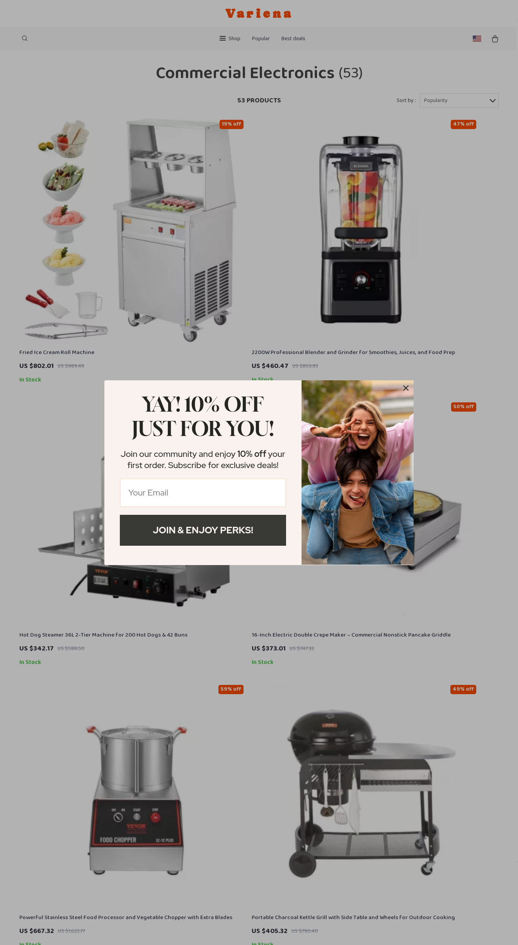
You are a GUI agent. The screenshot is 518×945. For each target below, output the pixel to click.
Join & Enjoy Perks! (203, 530)
